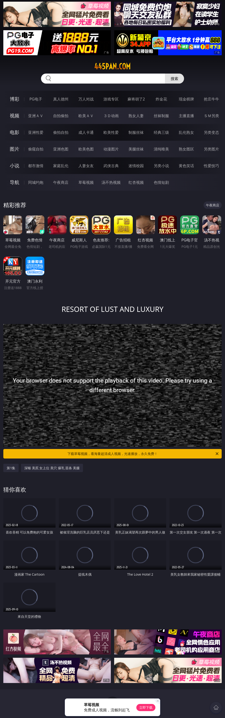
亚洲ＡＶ (35, 115)
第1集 (11, 468)
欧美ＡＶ (86, 115)
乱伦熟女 (186, 132)
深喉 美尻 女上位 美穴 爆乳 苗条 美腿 (52, 468)
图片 (14, 149)
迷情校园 (136, 165)
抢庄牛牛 (211, 99)
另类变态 (211, 132)
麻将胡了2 (136, 99)
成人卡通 (86, 132)
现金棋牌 (186, 99)
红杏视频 (136, 182)
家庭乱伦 (60, 165)
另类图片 (211, 149)
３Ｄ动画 (111, 115)
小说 (14, 165)
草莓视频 (86, 182)
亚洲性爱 (35, 132)
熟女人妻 (136, 115)
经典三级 (161, 132)
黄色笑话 (186, 165)
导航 (14, 182)
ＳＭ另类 (211, 115)
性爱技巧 (211, 165)
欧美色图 (86, 149)
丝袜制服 (161, 115)
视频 (14, 115)
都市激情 (35, 165)
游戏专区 (111, 99)
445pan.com (112, 66)
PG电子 (35, 99)
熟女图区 (186, 149)
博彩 (14, 99)
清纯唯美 (161, 149)
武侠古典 (111, 165)
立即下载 (146, 707)
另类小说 (161, 165)
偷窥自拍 (35, 149)
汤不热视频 (111, 182)
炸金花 (161, 99)
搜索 (174, 78)
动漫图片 (111, 149)
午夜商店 (60, 182)
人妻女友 (86, 165)
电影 (14, 132)
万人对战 (86, 99)
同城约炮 (35, 182)
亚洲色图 (60, 149)
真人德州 (60, 99)
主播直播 (186, 115)
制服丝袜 (136, 132)
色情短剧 (161, 182)
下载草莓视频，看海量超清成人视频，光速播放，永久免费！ (143, 454)
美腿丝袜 (136, 149)
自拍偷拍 (60, 115)
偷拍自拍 (60, 132)
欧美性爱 (111, 132)
